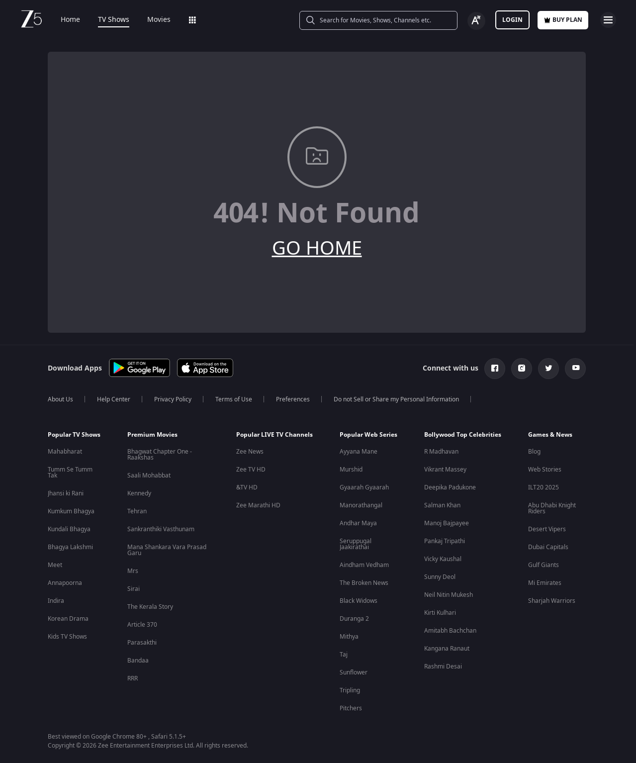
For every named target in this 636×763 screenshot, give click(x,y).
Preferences (293, 399)
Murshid (351, 469)
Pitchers (351, 708)
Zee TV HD (251, 469)
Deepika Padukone (450, 487)
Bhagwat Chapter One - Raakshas (159, 454)
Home (63, 19)
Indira (56, 600)
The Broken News (364, 582)
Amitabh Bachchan (450, 630)
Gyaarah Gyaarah (364, 487)
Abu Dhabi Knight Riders (552, 508)
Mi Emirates (544, 582)
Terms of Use (233, 399)
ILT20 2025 (543, 487)
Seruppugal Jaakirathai (355, 544)
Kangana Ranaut (446, 648)
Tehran (137, 511)
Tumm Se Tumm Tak (70, 472)
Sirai (133, 588)
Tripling (350, 690)
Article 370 (142, 624)
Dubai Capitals (548, 547)
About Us (60, 399)
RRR (132, 678)
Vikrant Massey (445, 469)
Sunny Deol (439, 576)
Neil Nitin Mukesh (448, 594)
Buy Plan (563, 19)
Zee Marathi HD (258, 505)
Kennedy (139, 493)
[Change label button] (476, 21)
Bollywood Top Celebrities (462, 435)
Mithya (349, 636)
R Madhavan (441, 451)
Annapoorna (65, 582)
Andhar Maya (358, 523)
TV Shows (106, 19)
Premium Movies (152, 435)
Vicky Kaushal (442, 559)
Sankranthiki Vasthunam (160, 529)
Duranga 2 (354, 618)
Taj (344, 654)
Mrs (132, 571)
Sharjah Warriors (551, 600)
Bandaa (138, 660)
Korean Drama (68, 618)
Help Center (113, 399)
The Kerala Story (150, 606)
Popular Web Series (368, 435)
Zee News (250, 451)
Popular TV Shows (74, 435)
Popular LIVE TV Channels (274, 435)
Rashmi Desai (443, 666)
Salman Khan (442, 505)
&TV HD (247, 487)
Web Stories (544, 469)
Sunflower (353, 672)
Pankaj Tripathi (444, 541)
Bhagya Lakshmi (70, 547)
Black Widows (358, 600)
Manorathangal (361, 505)
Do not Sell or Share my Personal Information (396, 399)
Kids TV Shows (67, 636)
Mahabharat (65, 451)
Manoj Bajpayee (446, 523)
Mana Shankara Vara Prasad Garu (166, 550)
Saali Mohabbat (149, 475)
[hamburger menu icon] (608, 20)
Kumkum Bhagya (71, 511)
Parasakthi (142, 642)
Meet (55, 565)
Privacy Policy (172, 399)
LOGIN (512, 19)
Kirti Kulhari (440, 612)
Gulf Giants (543, 565)
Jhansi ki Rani (66, 493)
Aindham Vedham (364, 565)
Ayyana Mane (358, 451)
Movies (152, 19)
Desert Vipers (547, 529)
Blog (534, 451)
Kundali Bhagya (69, 529)
